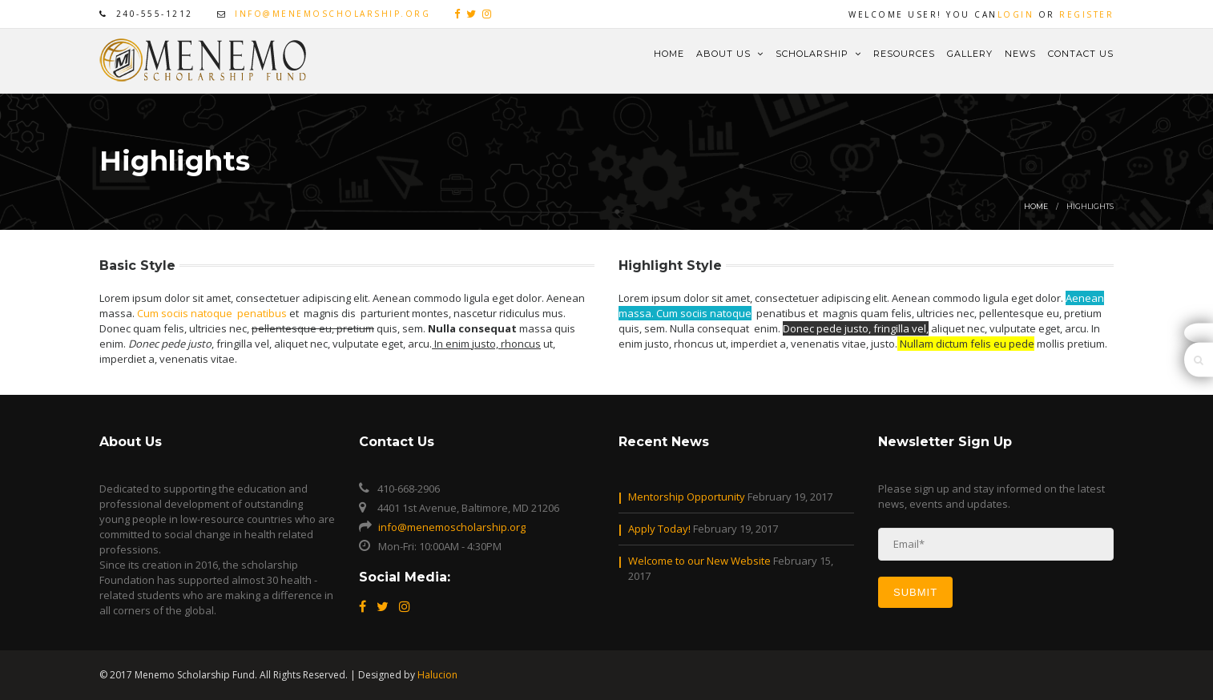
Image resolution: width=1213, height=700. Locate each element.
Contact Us (1081, 53)
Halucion (437, 675)
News (1020, 53)
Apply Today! (659, 528)
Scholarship (818, 53)
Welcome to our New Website (699, 560)
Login (1015, 14)
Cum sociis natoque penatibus (212, 313)
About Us (730, 53)
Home (669, 53)
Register (1086, 14)
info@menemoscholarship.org (332, 13)
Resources (904, 53)
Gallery (970, 53)
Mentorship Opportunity (686, 496)
